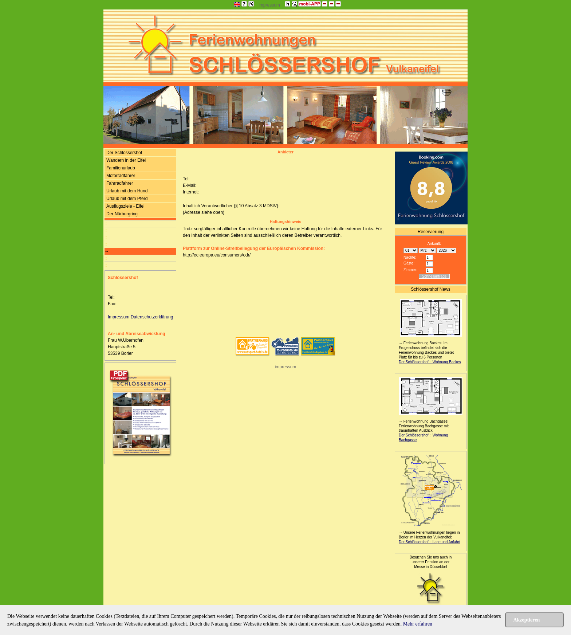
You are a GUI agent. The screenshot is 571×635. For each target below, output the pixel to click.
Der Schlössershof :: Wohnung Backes (430, 362)
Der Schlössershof (124, 152)
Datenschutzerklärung (152, 317)
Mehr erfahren (417, 624)
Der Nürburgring (122, 213)
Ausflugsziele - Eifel (125, 206)
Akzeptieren (526, 620)
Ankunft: (434, 244)
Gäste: (408, 263)
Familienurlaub (120, 167)
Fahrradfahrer (119, 183)
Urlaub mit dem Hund (126, 190)
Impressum (118, 317)
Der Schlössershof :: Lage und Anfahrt (429, 542)
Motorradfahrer (120, 175)
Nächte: (409, 257)
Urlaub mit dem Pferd (126, 198)
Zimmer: (410, 270)
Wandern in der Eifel (126, 160)
